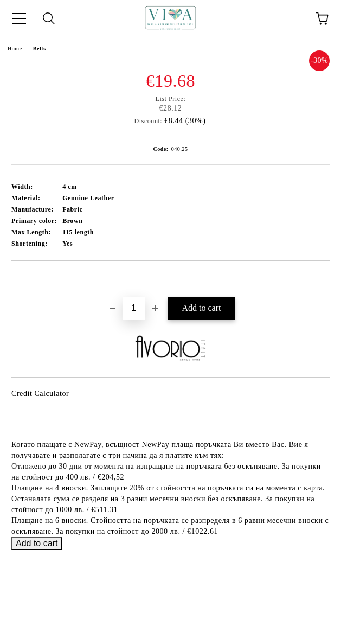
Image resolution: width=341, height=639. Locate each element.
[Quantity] (134, 308)
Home (15, 49)
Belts (39, 49)
